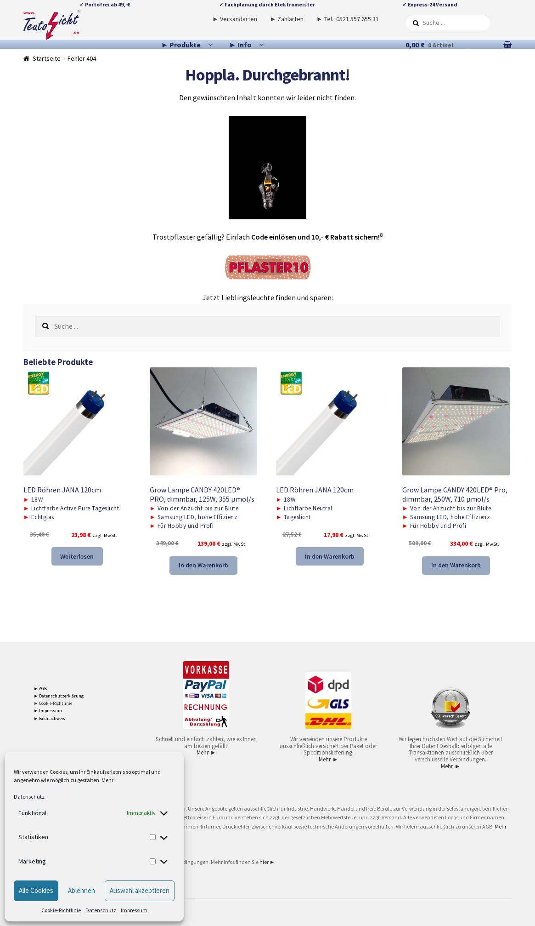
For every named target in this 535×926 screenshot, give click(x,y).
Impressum (134, 910)
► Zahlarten (287, 19)
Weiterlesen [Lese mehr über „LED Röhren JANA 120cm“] (77, 556)
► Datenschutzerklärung (59, 696)
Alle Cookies (36, 890)
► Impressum (48, 711)
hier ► (267, 861)
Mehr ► (206, 752)
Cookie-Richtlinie (61, 910)
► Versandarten (234, 19)
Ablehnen (81, 890)
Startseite (47, 58)
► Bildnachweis (49, 718)
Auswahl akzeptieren (139, 890)
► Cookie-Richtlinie (53, 703)
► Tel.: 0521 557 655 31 (347, 19)
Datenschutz (29, 796)
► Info (240, 44)
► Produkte (181, 44)
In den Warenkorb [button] (203, 565)
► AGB (40, 689)
